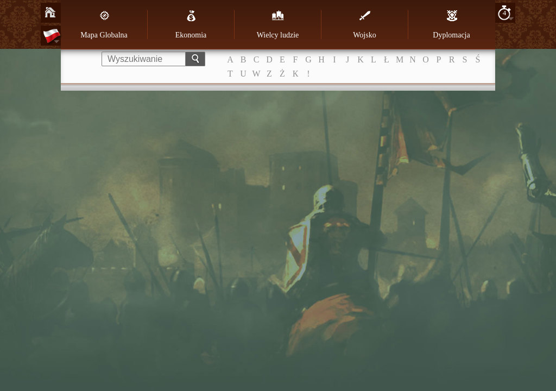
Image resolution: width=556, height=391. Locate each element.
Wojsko (364, 24)
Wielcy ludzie (278, 24)
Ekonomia (191, 24)
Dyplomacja (451, 24)
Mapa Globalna (104, 24)
